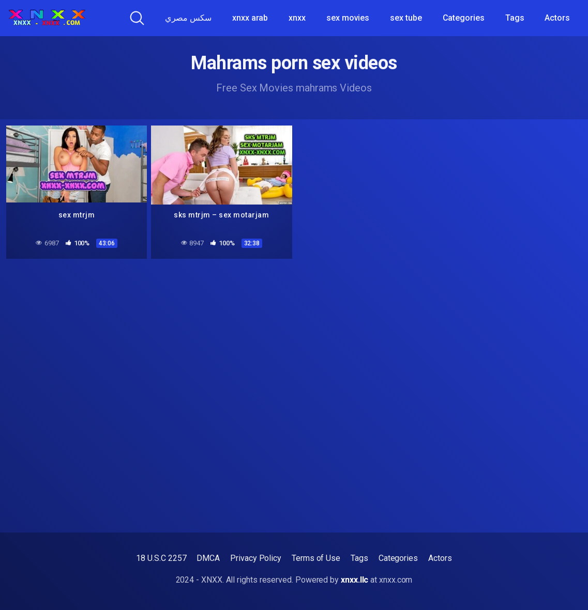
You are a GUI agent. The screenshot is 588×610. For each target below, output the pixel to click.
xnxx (297, 18)
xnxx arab (250, 18)
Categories (464, 18)
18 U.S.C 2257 (161, 558)
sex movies (347, 18)
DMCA (208, 558)
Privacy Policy (255, 558)
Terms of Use (316, 558)
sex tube (405, 18)
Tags (514, 18)
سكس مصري (188, 18)
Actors (557, 18)
